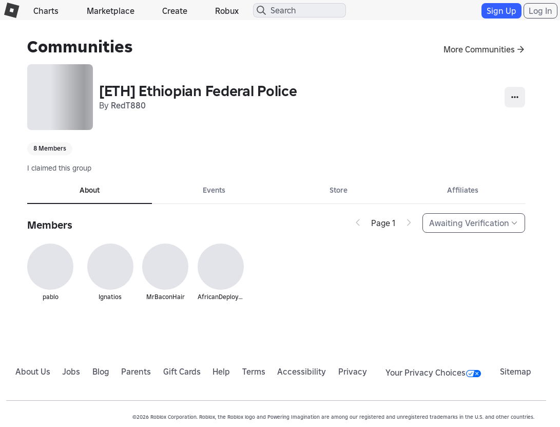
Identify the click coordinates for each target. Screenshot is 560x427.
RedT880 (128, 105)
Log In (540, 11)
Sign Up (501, 11)
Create (174, 11)
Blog (100, 371)
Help (221, 371)
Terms (253, 371)
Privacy (352, 371)
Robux (227, 11)
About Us (32, 371)
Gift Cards (182, 371)
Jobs (71, 371)
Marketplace (110, 11)
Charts (46, 11)
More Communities (479, 49)
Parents (136, 371)
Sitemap (515, 371)
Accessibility (301, 371)
